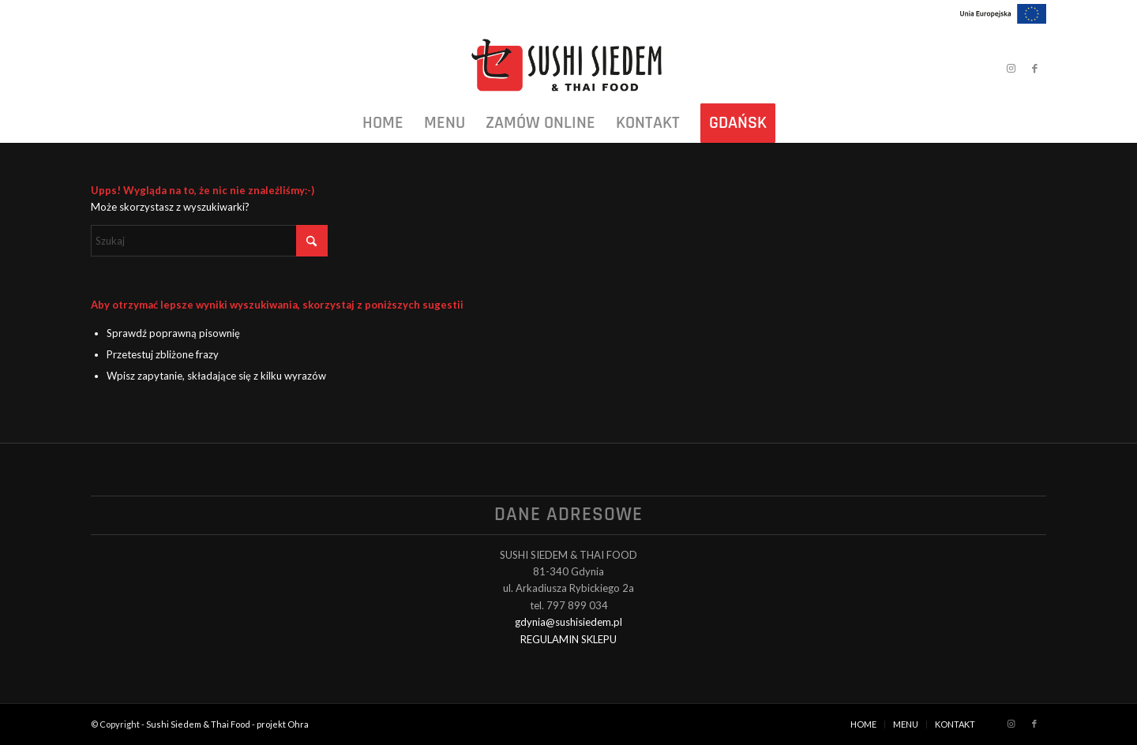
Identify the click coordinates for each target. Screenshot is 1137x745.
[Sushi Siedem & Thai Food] (568, 67)
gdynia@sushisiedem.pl (568, 622)
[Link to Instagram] (1011, 68)
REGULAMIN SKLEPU (568, 639)
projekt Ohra (283, 724)
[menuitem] (383, 123)
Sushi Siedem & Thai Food (198, 724)
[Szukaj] (209, 240)
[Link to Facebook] (1034, 68)
